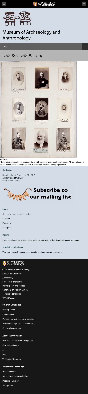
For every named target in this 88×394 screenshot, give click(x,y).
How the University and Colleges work (18, 341)
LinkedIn (6, 219)
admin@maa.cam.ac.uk (12, 178)
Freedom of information (12, 282)
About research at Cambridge (15, 376)
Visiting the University (11, 359)
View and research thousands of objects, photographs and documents (32, 252)
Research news (9, 372)
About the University (12, 335)
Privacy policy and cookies (13, 286)
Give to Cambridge (10, 345)
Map (4, 355)
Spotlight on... (8, 385)
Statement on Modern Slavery (15, 290)
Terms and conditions (11, 294)
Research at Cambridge (13, 366)
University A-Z (8, 298)
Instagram (6, 228)
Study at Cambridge (11, 304)
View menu (4, 4)
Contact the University (11, 274)
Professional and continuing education (18, 319)
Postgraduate (8, 314)
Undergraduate (8, 310)
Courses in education (11, 328)
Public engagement (10, 381)
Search (84, 4)
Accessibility (7, 278)
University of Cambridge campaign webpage (60, 240)
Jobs (4, 350)
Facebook (6, 223)
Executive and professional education (18, 324)
